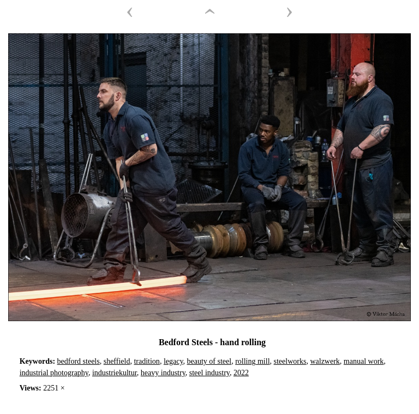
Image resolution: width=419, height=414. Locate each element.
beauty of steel (209, 361)
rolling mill (252, 361)
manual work (364, 361)
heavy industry (163, 373)
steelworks (290, 361)
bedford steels (78, 361)
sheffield (117, 361)
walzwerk (324, 361)
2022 (241, 373)
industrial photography (54, 373)
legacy (173, 361)
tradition (146, 361)
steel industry (209, 373)
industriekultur (114, 373)
